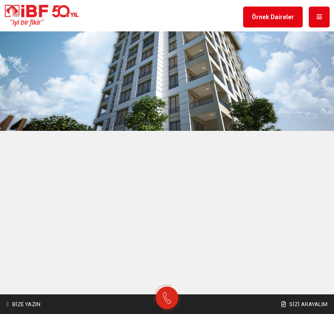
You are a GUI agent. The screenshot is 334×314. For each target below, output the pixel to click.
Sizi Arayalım (304, 304)
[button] (17, 66)
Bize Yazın (23, 304)
